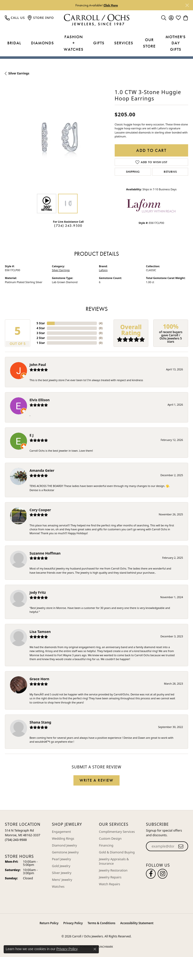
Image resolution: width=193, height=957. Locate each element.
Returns (170, 172)
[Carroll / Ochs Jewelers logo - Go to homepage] (96, 20)
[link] (15, 18)
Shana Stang (40, 722)
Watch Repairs (109, 884)
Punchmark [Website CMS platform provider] (105, 946)
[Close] (187, 5)
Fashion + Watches (73, 43)
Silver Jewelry (61, 873)
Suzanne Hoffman (45, 553)
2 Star (41, 338)
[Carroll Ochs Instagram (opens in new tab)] (162, 874)
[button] (163, 18)
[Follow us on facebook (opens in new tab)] (151, 874)
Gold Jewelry (61, 866)
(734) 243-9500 (68, 225)
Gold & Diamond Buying (117, 852)
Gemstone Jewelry (65, 852)
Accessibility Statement (136, 923)
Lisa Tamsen (40, 631)
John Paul (38, 364)
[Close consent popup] (94, 949)
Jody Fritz (38, 592)
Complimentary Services (117, 831)
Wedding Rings (63, 838)
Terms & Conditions (101, 923)
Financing (106, 845)
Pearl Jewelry (61, 859)
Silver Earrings (18, 73)
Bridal (14, 43)
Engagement (61, 831)
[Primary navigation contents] (96, 43)
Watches (58, 886)
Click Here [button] (110, 5)
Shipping (133, 172)
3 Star (41, 333)
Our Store (149, 43)
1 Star (41, 343)
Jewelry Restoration (113, 870)
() (100, 323)
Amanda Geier (42, 470)
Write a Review (96, 780)
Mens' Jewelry (62, 879)
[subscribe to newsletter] (181, 846)
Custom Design (110, 838)
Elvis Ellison (40, 400)
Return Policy (49, 923)
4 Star (41, 328)
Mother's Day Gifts (175, 43)
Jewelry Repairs (110, 877)
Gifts (98, 43)
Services (123, 43)
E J (32, 435)
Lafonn (103, 270)
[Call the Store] (16, 839)
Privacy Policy (73, 923)
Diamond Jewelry (64, 845)
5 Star (41, 323)
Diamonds (42, 43)
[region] (57, 138)
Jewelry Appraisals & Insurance (114, 861)
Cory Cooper (40, 510)
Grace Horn (39, 679)
